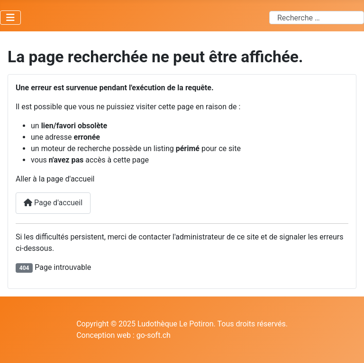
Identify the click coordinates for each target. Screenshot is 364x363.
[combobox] (316, 17)
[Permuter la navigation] (10, 17)
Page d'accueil (53, 202)
